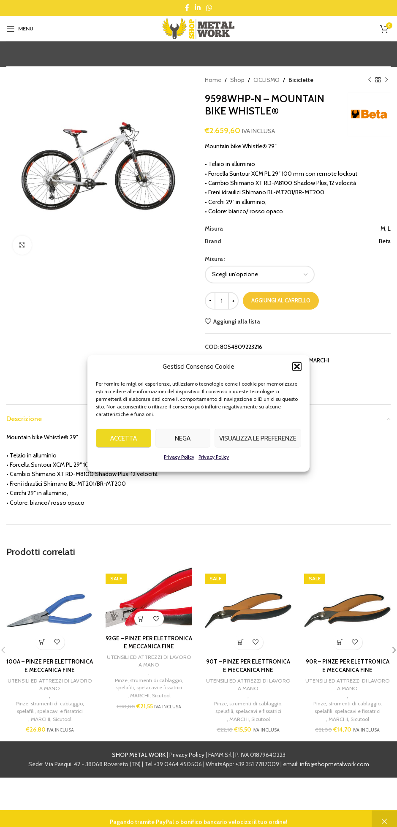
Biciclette (300, 80)
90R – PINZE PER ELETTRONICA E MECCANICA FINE (347, 666)
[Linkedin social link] (197, 7)
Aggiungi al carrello (280, 300)
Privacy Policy (179, 470)
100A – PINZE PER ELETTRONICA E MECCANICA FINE (49, 670)
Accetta (123, 452)
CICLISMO (266, 80)
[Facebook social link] (187, 7)
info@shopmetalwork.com (334, 774)
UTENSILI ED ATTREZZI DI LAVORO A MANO (50, 693)
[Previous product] (369, 80)
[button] (297, 380)
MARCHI (319, 360)
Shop (237, 80)
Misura (214, 259)
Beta (240, 360)
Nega (182, 452)
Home (213, 80)
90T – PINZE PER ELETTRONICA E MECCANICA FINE (248, 666)
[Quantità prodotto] (221, 301)
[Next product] (386, 80)
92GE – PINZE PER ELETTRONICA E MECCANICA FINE (149, 646)
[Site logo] (198, 28)
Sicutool (62, 728)
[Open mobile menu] (20, 28)
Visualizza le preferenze (257, 452)
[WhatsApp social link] (209, 7)
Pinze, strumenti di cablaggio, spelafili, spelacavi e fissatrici (49, 716)
